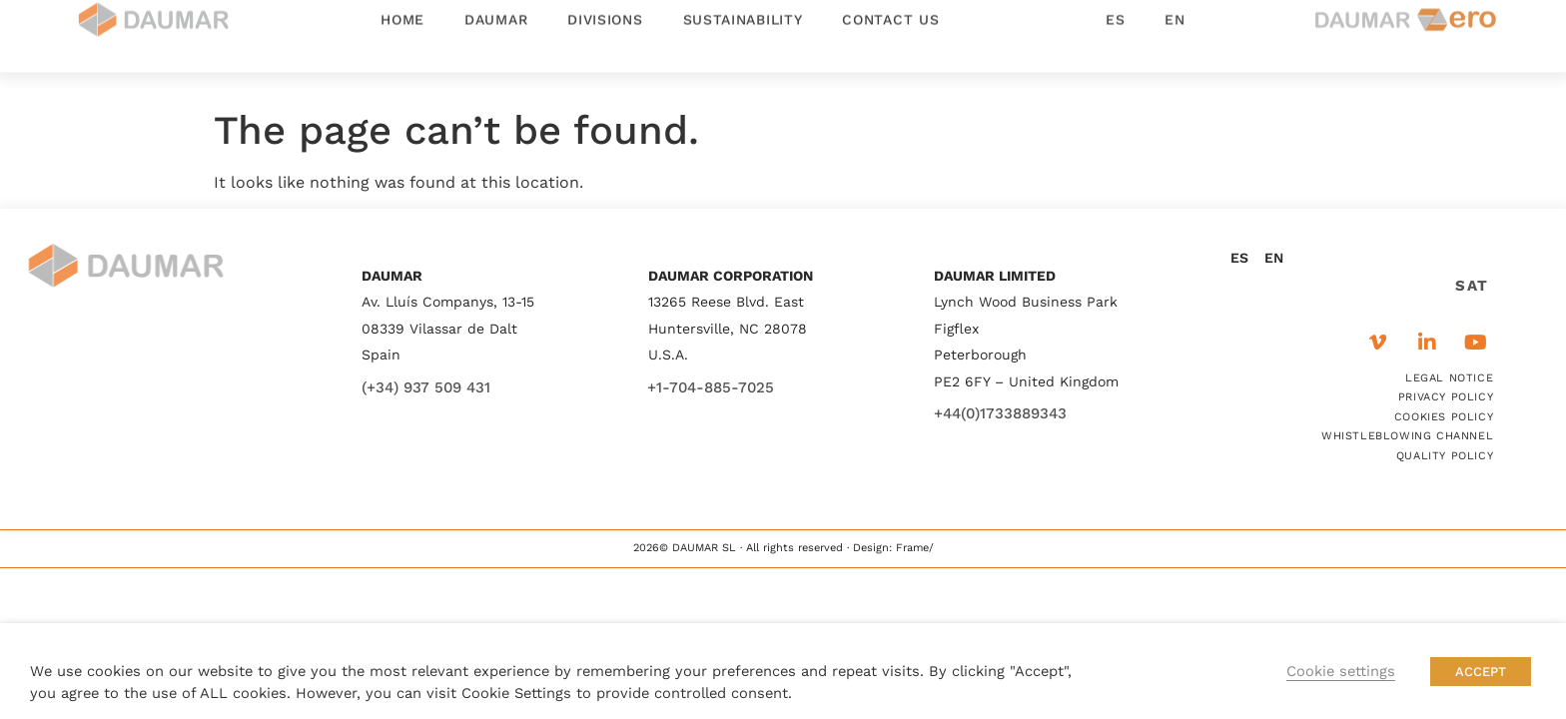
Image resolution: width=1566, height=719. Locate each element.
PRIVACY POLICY (1445, 396)
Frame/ (915, 547)
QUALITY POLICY (1444, 455)
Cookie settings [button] (1340, 671)
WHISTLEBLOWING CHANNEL (1407, 435)
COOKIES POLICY (1443, 416)
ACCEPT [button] (1480, 671)
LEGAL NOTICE (1449, 377)
